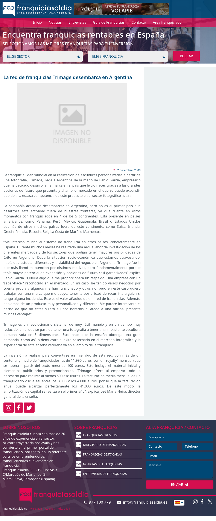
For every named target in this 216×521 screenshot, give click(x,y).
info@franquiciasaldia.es (142, 502)
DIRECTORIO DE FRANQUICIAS (101, 445)
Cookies (50, 508)
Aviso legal (36, 508)
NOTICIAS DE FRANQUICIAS (99, 464)
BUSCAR (186, 56)
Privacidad (64, 508)
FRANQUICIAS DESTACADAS (99, 454)
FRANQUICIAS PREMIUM (96, 435)
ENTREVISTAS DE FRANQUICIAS (101, 474)
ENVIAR (180, 484)
